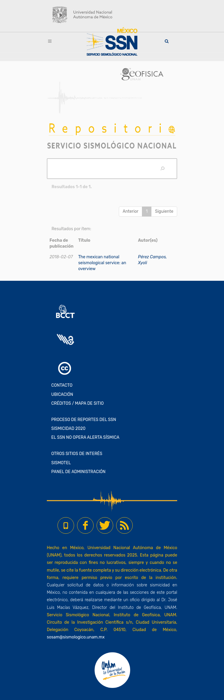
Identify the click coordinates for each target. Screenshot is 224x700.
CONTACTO (62, 385)
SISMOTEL (61, 462)
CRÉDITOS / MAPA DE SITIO (77, 403)
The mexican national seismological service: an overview (102, 262)
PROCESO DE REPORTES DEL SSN (83, 419)
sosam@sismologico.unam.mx (76, 637)
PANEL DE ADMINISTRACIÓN (78, 471)
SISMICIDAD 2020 (68, 428)
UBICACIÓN (62, 394)
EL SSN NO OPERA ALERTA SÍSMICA (85, 437)
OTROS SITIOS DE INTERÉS (76, 453)
